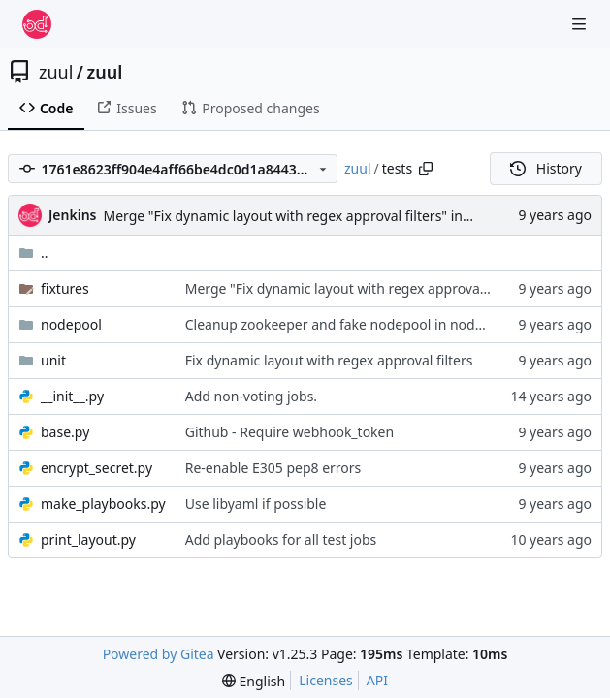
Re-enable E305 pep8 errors (273, 468)
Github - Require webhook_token (289, 432)
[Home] (37, 24)
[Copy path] (426, 168)
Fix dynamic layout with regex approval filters (329, 360)
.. (33, 252)
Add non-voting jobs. (251, 396)
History (546, 168)
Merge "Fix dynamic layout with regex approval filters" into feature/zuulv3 (337, 215)
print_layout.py (88, 539)
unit (53, 360)
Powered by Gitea (158, 654)
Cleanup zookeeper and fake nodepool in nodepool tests (365, 324)
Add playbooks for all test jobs (281, 539)
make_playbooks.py (103, 503)
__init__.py (72, 396)
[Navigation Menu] (581, 24)
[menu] (253, 681)
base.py (65, 432)
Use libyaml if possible (256, 503)
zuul (56, 71)
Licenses (326, 680)
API (377, 680)
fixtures (65, 288)
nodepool (71, 324)
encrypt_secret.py (96, 468)
